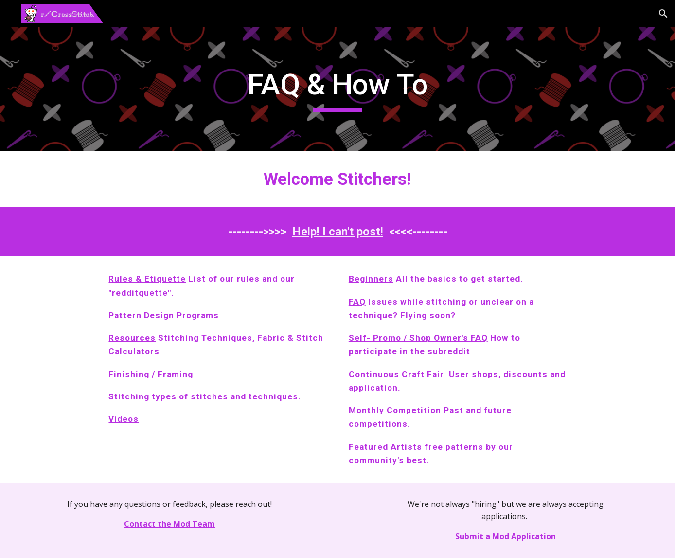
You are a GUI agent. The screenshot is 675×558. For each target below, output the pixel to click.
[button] (663, 13)
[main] (337, 89)
